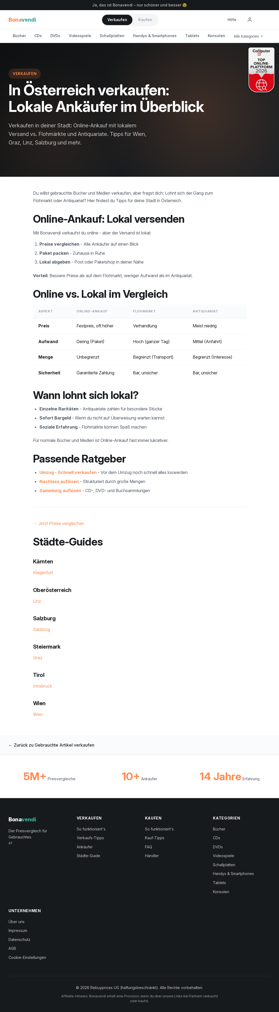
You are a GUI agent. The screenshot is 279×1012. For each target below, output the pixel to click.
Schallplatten (112, 35)
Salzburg (41, 629)
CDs (38, 35)
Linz (37, 601)
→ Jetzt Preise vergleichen (58, 523)
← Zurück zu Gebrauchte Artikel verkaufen (51, 745)
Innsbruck (42, 686)
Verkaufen (117, 19)
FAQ (148, 847)
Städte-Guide (88, 855)
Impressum (18, 930)
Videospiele (80, 35)
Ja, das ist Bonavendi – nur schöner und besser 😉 (139, 5)
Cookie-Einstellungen (27, 957)
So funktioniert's (91, 829)
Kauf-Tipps (154, 838)
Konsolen (216, 35)
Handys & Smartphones (155, 35)
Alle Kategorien (248, 36)
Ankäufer (85, 847)
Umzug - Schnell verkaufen (68, 472)
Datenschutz (19, 939)
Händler (152, 855)
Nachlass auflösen (59, 481)
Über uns (17, 921)
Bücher (19, 35)
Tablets (192, 35)
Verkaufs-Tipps (90, 838)
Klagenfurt (43, 572)
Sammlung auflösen (60, 490)
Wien (38, 714)
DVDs (55, 35)
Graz (37, 657)
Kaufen (145, 19)
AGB (12, 948)
